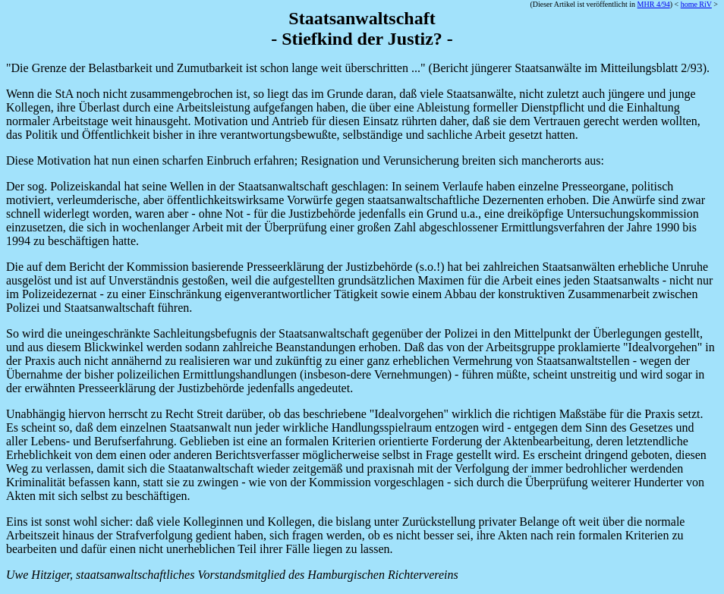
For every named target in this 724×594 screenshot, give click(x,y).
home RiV (696, 4)
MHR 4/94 (653, 4)
